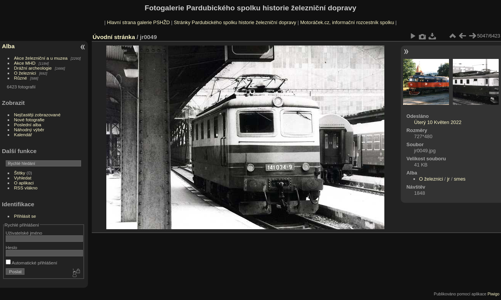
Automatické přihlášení (31, 262)
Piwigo (493, 294)
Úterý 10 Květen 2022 (438, 122)
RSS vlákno (25, 187)
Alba (8, 46)
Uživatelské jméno (24, 232)
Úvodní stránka (114, 37)
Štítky (19, 172)
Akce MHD (25, 62)
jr (448, 179)
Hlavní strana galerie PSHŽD (138, 22)
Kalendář (23, 134)
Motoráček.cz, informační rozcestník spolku (347, 22)
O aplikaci (24, 182)
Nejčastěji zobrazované (37, 114)
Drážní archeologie (33, 67)
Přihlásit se (25, 216)
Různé (20, 77)
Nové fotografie (29, 119)
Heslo (11, 247)
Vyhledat (22, 177)
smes (460, 179)
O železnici (25, 72)
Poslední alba (27, 124)
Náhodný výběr (29, 129)
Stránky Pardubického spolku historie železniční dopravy (235, 22)
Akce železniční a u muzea (41, 57)
